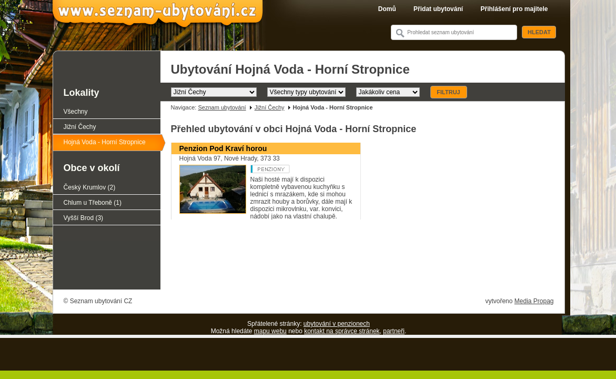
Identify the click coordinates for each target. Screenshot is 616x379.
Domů (387, 9)
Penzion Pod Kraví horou (223, 148)
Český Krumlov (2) (90, 187)
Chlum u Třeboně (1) (93, 202)
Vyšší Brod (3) (84, 218)
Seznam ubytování (222, 107)
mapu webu (270, 331)
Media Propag (534, 301)
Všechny (76, 111)
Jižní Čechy (270, 107)
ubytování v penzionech (337, 323)
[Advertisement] (362, 260)
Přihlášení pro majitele (514, 9)
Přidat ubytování (438, 9)
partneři (394, 331)
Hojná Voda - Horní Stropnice (105, 142)
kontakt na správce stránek (341, 331)
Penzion (290, 169)
